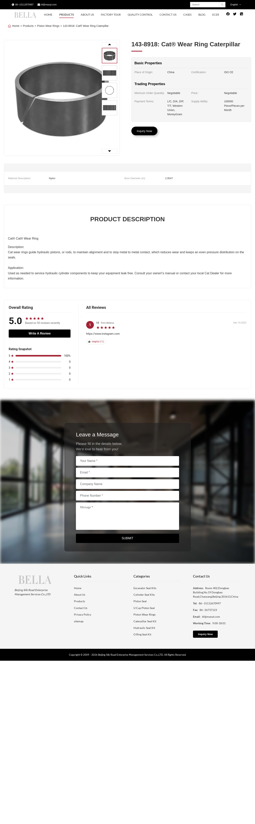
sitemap (78, 621)
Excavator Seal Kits (144, 588)
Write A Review (40, 333)
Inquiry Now (144, 131)
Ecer (215, 14)
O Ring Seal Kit (142, 634)
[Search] (222, 4)
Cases (187, 14)
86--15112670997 (24, 4)
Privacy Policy (82, 614)
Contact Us (168, 14)
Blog (201, 14)
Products (66, 14)
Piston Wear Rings (48, 25)
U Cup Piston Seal (144, 608)
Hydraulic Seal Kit (144, 627)
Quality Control (140, 14)
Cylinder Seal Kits (144, 594)
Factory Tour (111, 14)
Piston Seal (140, 601)
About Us (87, 14)
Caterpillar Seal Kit (144, 621)
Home (48, 14)
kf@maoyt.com (49, 4)
